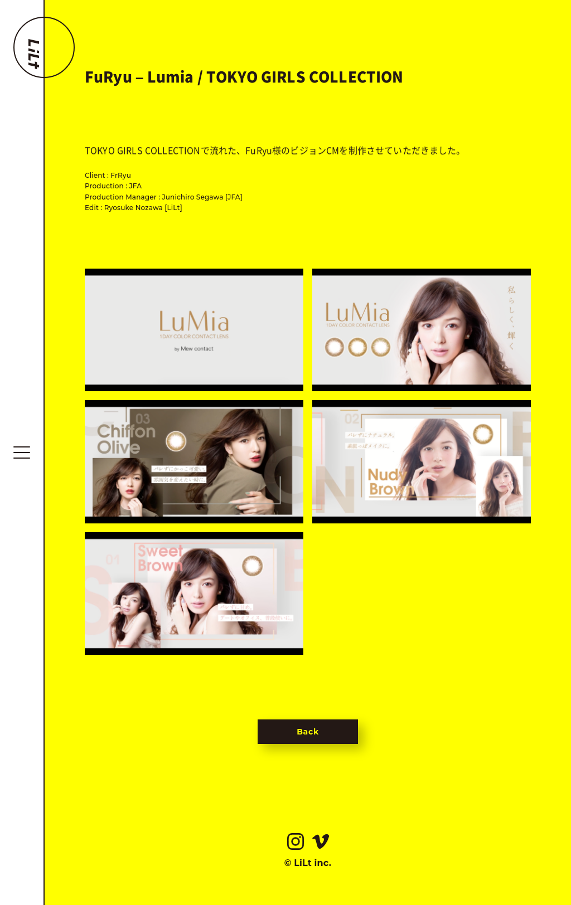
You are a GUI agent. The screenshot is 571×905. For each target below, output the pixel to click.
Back (308, 732)
